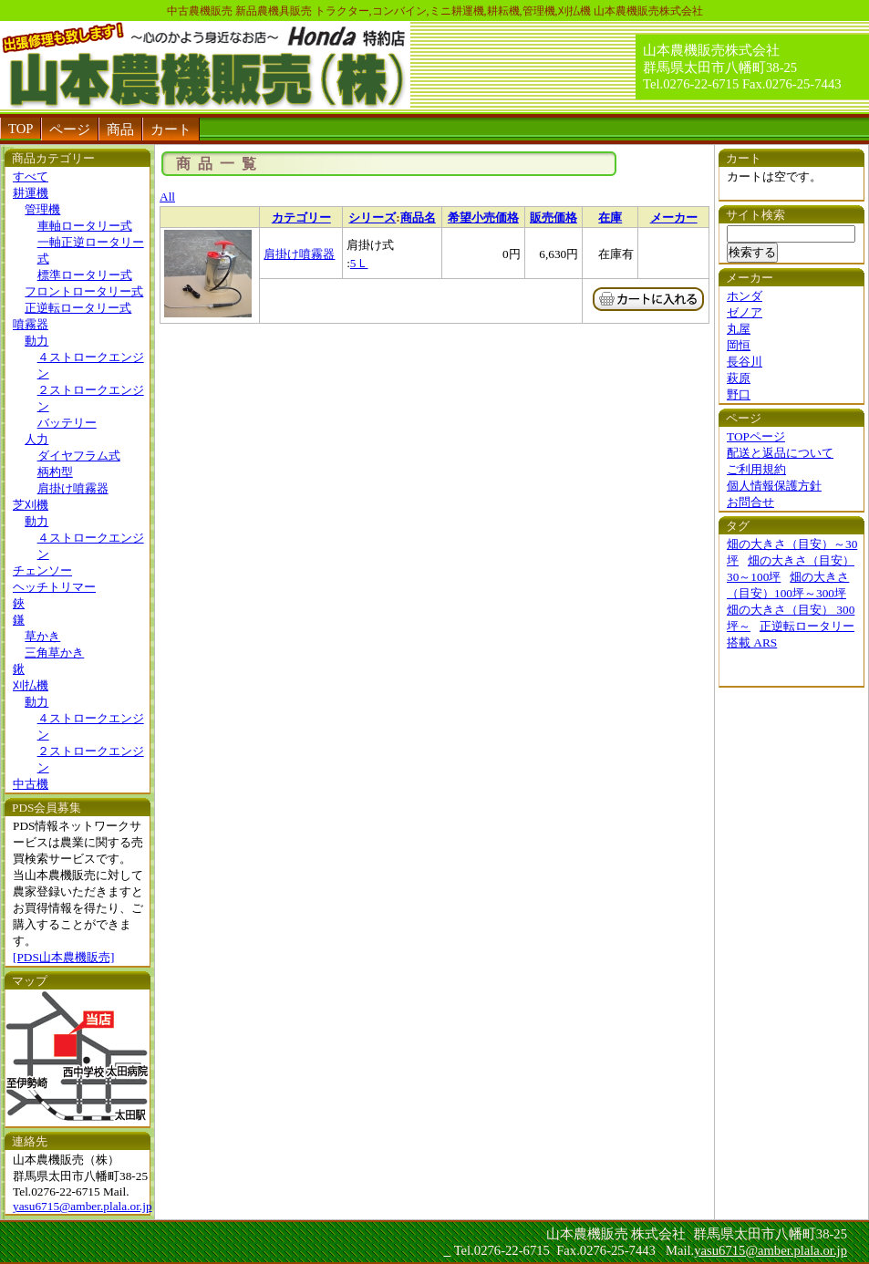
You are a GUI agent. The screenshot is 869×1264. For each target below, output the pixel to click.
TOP (20, 128)
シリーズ (372, 217)
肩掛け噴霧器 (73, 488)
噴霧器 (30, 324)
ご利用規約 (756, 469)
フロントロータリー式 (84, 291)
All (167, 196)
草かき (42, 636)
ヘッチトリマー (54, 587)
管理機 (42, 209)
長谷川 (744, 361)
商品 (120, 129)
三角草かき (54, 652)
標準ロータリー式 (84, 275)
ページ (69, 129)
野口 (738, 394)
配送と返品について (780, 453)
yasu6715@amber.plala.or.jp (82, 1206)
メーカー (674, 217)
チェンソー (42, 570)
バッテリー (67, 423)
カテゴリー (301, 217)
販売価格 (553, 217)
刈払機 (30, 685)
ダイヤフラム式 (78, 455)
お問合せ (750, 502)
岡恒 (738, 345)
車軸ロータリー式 (84, 226)
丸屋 (738, 329)
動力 (36, 340)
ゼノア (744, 312)
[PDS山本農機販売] (63, 957)
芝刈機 (30, 505)
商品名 (418, 217)
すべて (30, 176)
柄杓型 (55, 472)
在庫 (610, 217)
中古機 (30, 784)
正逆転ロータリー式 (78, 308)
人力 (36, 439)
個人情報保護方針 (774, 485)
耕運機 (30, 193)
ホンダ (744, 296)
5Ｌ (359, 263)
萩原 (738, 378)
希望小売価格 (483, 217)
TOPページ (756, 436)
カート (170, 129)
